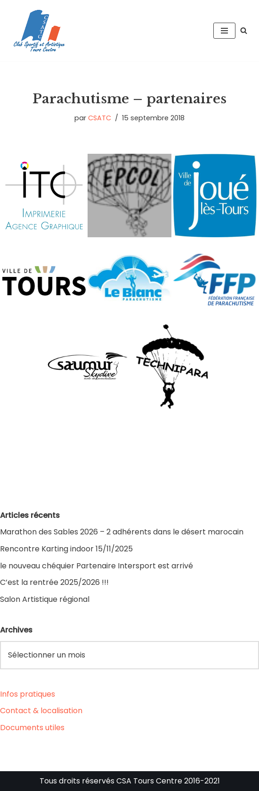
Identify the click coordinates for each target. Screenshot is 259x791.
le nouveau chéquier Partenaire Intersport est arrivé (96, 565)
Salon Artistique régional (44, 599)
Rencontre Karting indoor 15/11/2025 (66, 548)
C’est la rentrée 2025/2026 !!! (54, 582)
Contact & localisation (41, 710)
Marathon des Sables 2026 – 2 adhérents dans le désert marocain (121, 531)
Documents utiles (32, 727)
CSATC (99, 118)
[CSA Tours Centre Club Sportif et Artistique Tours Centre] (37, 31)
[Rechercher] (243, 30)
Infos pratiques (27, 694)
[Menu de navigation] (224, 31)
